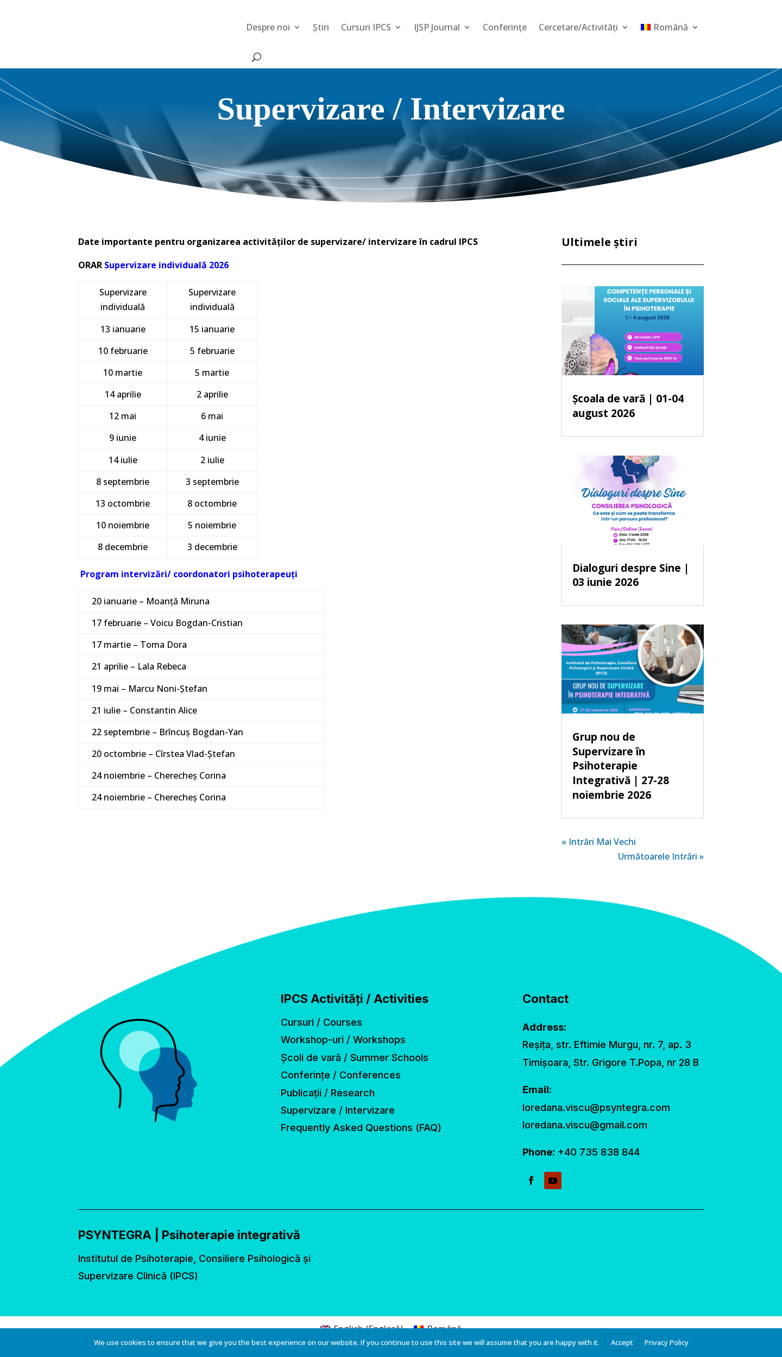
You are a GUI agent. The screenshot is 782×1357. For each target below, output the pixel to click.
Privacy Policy (667, 1342)
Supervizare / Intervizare (338, 1110)
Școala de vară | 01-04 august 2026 (628, 406)
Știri (321, 27)
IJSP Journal (437, 27)
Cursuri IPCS (366, 27)
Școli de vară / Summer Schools (354, 1057)
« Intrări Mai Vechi (599, 842)
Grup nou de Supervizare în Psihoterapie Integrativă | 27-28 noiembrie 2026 (620, 765)
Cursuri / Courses (321, 1022)
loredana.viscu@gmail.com (584, 1125)
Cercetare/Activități (578, 27)
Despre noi (268, 27)
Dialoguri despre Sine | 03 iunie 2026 (630, 575)
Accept (622, 1342)
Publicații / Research (328, 1093)
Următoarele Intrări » (661, 856)
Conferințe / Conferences (341, 1075)
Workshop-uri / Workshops (343, 1039)
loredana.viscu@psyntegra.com (596, 1107)
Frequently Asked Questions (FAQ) (361, 1127)
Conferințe (505, 27)
